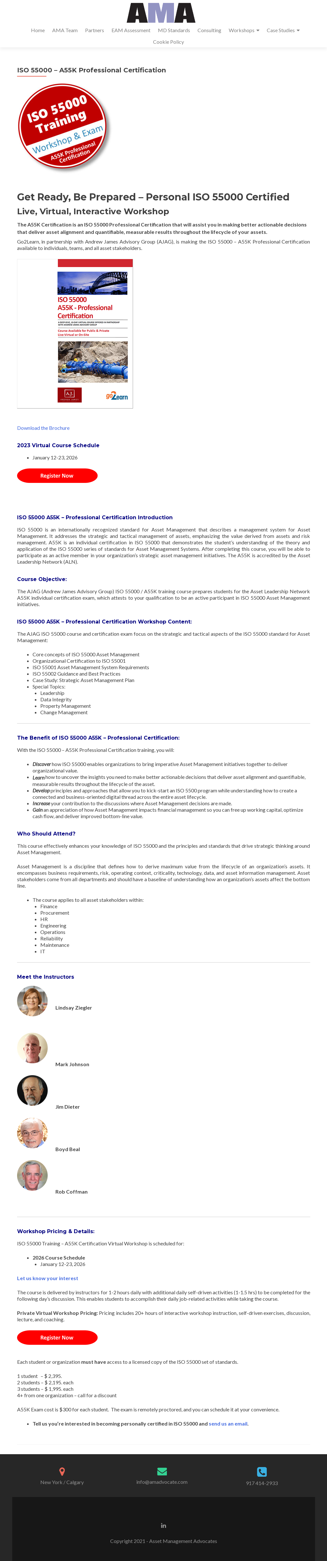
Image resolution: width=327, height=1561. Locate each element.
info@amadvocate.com (162, 1482)
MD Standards (174, 30)
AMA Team (65, 30)
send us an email (228, 1423)
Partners (94, 30)
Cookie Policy (168, 42)
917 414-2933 (262, 1483)
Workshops (242, 30)
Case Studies (281, 30)
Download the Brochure (43, 428)
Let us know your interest (47, 1278)
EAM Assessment (130, 30)
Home (38, 30)
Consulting (209, 30)
